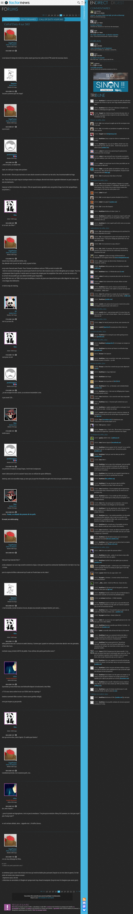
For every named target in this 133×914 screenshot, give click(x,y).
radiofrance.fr (117, 446)
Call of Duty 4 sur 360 (51, 19)
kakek (98, 21)
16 (56, 15)
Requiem (14, 83)
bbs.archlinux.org (112, 487)
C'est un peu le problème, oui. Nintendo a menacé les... (106, 49)
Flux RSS (86, 899)
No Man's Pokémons (99, 25)
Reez (15, 423)
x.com (124, 276)
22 (74, 15)
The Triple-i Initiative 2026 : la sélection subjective (107, 34)
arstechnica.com (109, 426)
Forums (98, 40)
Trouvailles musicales (99, 67)
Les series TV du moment (100, 58)
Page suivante (77, 15)
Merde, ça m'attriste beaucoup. (100, 17)
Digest (120, 2)
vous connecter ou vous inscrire (45, 898)
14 (50, 15)
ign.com (110, 423)
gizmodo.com (100, 357)
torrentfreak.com (118, 451)
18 (62, 15)
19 (65, 15)
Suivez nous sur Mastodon (86, 906)
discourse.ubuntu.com (115, 547)
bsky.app (113, 172)
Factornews (11, 19)
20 (68, 15)
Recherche (77, 2)
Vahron (99, 44)
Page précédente (44, 15)
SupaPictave (13, 43)
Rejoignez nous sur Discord (86, 902)
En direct (101, 2)
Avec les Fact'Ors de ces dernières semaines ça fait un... (106, 69)
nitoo (15, 676)
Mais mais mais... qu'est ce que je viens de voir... (105, 59)
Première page (42, 15)
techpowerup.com (114, 134)
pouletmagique (12, 154)
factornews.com (101, 693)
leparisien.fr (109, 334)
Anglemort (99, 63)
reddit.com (106, 272)
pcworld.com (107, 343)
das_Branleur (100, 11)
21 (71, 15)
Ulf (16, 311)
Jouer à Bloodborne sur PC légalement (104, 48)
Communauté (87, 447)
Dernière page (80, 15)
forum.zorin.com (119, 553)
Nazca (98, 53)
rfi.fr (106, 375)
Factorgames (28, 19)
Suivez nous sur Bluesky (86, 910)
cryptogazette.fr (112, 350)
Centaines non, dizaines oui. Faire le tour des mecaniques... (107, 26)
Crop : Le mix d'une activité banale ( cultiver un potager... (107, 36)
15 (53, 15)
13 (47, 15)
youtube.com (112, 147)
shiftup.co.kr (104, 700)
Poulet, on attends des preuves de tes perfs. (20, 514)
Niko (15, 215)
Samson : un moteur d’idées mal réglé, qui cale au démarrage (110, 15)
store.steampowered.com (104, 262)
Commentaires (103, 8)
